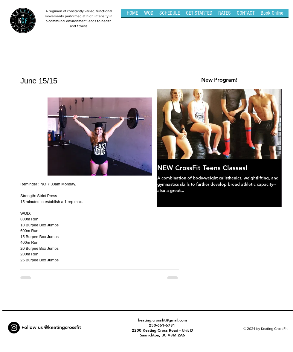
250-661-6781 (162, 325)
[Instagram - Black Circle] (14, 327)
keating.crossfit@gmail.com (162, 320)
